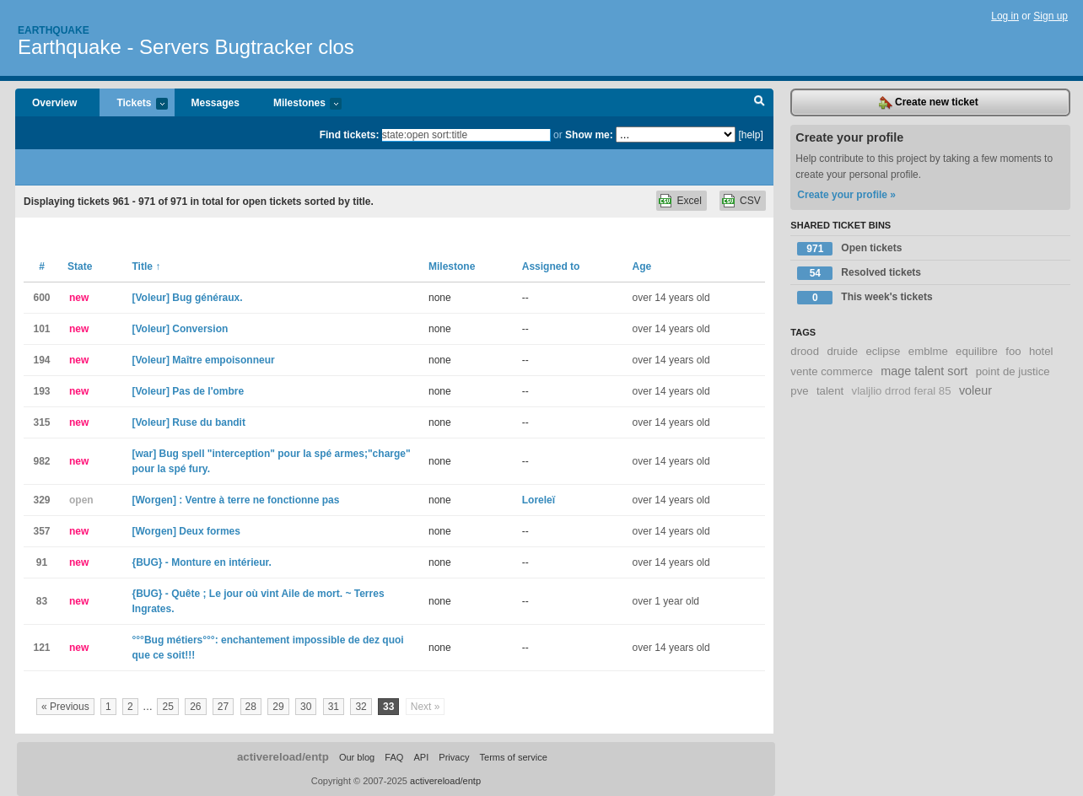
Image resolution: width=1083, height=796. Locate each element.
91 (41, 562)
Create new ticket (928, 103)
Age (642, 266)
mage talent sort (924, 371)
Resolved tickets (859, 273)
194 (41, 360)
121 (41, 647)
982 (41, 461)
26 (195, 707)
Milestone (451, 266)
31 (333, 707)
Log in (1005, 16)
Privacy (454, 757)
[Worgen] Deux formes (186, 531)
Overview (54, 103)
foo (1013, 351)
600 (41, 298)
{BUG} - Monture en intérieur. (202, 562)
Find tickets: (350, 135)
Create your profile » (846, 195)
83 (41, 601)
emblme (928, 351)
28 (250, 707)
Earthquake (53, 30)
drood (804, 351)
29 (277, 707)
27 (223, 707)
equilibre (977, 351)
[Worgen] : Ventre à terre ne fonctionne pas (236, 500)
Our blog (356, 757)
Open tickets (849, 248)
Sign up (1050, 16)
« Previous (65, 707)
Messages (215, 103)
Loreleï (538, 500)
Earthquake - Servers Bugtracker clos (186, 46)
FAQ (394, 757)
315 (41, 422)
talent (829, 391)
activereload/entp (283, 756)
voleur (975, 390)
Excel (688, 201)
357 (41, 531)
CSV (750, 201)
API (420, 757)
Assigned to (551, 266)
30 (305, 707)
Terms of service (513, 757)
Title (146, 266)
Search (759, 103)
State (79, 266)
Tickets (133, 104)
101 (41, 329)
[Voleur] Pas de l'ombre (188, 391)
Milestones (299, 104)
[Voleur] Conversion (180, 329)
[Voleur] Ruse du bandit (188, 422)
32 (360, 707)
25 (167, 707)
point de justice (1013, 371)
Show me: (589, 135)
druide (842, 351)
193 (41, 391)
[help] (750, 135)
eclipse (882, 351)
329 (41, 500)
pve (799, 391)
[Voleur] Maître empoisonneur (203, 360)
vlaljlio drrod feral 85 (901, 391)
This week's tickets (864, 297)
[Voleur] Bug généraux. (187, 298)
